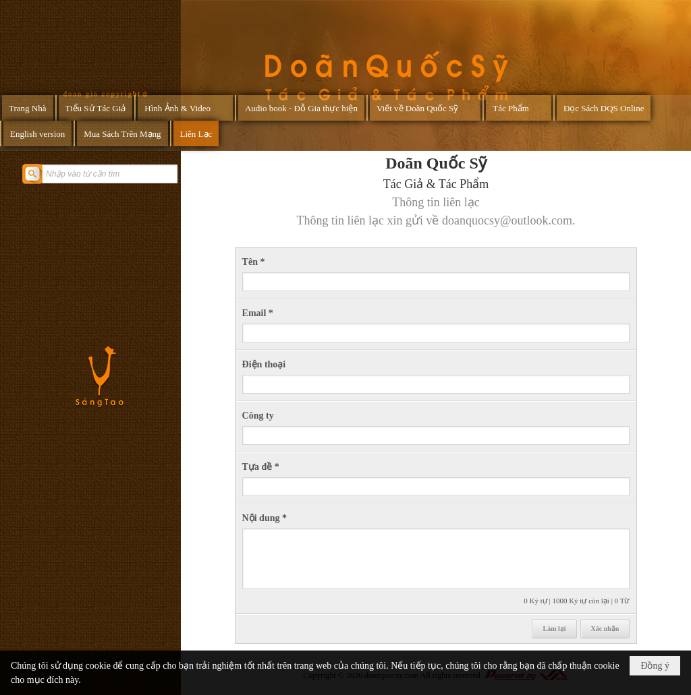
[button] (185, 108)
